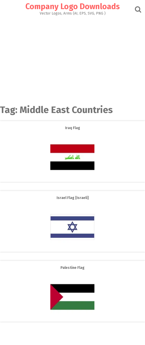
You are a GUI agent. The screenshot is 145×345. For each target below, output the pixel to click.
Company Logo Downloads (72, 6)
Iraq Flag (72, 128)
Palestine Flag (72, 268)
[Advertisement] (72, 58)
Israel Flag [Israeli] (73, 198)
